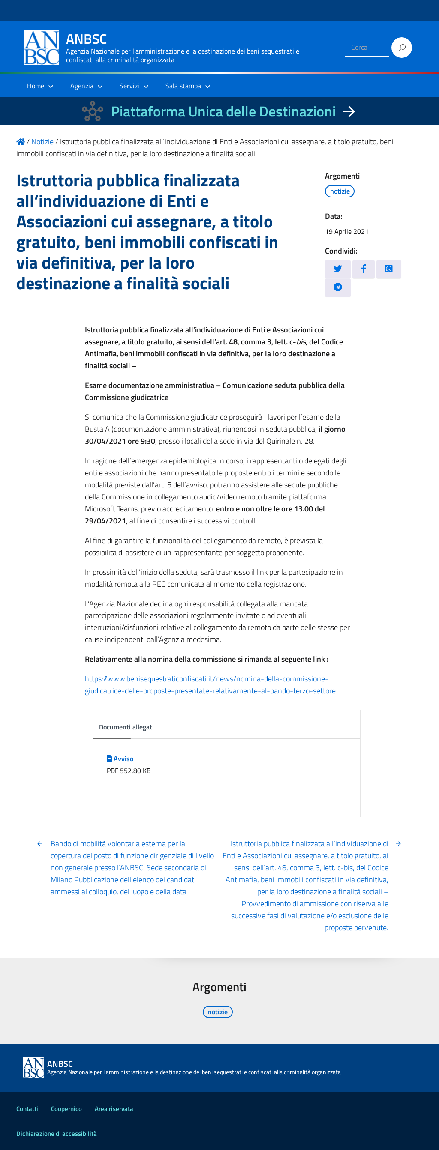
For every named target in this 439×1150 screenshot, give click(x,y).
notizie (340, 191)
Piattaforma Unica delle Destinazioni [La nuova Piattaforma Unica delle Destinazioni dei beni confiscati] (223, 111)
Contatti (27, 1109)
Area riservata (114, 1109)
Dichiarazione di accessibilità (56, 1133)
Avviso (120, 758)
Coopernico (66, 1109)
